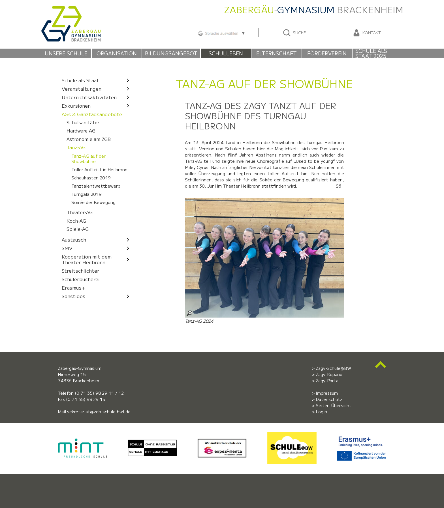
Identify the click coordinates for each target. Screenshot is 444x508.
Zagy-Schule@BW (333, 368)
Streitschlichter (80, 270)
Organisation (117, 53)
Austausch (97, 239)
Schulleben (226, 53)
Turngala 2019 (86, 194)
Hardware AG (81, 131)
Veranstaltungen (97, 88)
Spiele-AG (78, 229)
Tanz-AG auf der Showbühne (88, 158)
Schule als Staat (97, 80)
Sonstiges (97, 296)
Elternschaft (276, 53)
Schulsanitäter (83, 122)
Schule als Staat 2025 (371, 53)
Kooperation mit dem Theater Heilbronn (97, 259)
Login (321, 411)
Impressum (327, 393)
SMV (97, 248)
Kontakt (366, 33)
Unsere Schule (66, 53)
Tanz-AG (76, 147)
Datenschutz (329, 399)
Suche (294, 33)
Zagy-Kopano (329, 374)
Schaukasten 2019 (91, 178)
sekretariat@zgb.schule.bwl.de (99, 411)
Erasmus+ (73, 287)
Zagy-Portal (328, 380)
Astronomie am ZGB (89, 139)
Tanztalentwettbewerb (95, 186)
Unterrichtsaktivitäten (97, 97)
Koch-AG (76, 221)
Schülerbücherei (81, 279)
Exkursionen (97, 105)
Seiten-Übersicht (333, 405)
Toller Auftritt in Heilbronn (99, 169)
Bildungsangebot (171, 53)
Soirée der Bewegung (93, 202)
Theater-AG (80, 212)
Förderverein (327, 53)
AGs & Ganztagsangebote (92, 114)
